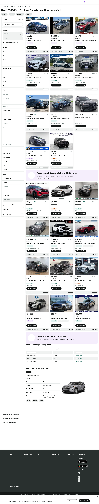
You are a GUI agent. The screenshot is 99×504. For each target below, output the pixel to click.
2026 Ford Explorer (31, 362)
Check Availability (32, 47)
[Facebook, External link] (79, 475)
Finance (39, 2)
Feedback (76, 494)
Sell (25, 2)
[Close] (97, 496)
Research (31, 2)
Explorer (26, 6)
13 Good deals (78, 368)
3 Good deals (78, 362)
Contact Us (32, 494)
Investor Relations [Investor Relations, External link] (41, 494)
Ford (21, 6)
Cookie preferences (71, 500)
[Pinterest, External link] (79, 481)
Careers (49, 494)
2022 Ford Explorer (31, 371)
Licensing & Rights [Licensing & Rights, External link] (57, 494)
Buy (20, 2)
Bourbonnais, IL (15, 6)
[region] (49, 499)
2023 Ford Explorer (31, 368)
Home (2, 6)
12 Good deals (78, 365)
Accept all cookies (84, 500)
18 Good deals (78, 371)
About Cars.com (24, 494)
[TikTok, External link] (79, 473)
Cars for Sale (8, 6)
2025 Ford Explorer (31, 365)
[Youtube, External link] (79, 477)
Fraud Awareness (68, 494)
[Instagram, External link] (79, 479)
